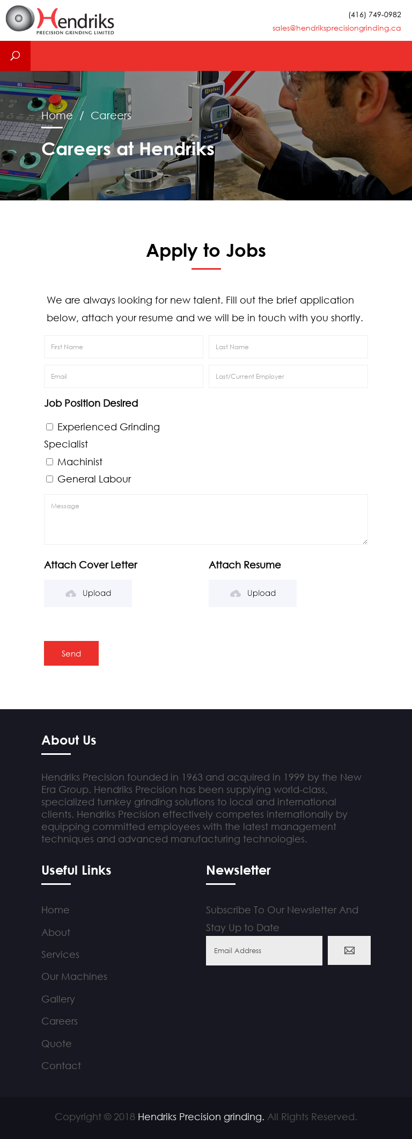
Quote (56, 1043)
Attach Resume (245, 565)
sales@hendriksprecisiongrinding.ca (337, 28)
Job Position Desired (91, 403)
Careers (59, 1021)
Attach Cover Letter (90, 565)
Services (60, 954)
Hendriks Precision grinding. (201, 1116)
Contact (61, 1065)
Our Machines (74, 976)
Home (57, 115)
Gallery (58, 999)
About (55, 932)
